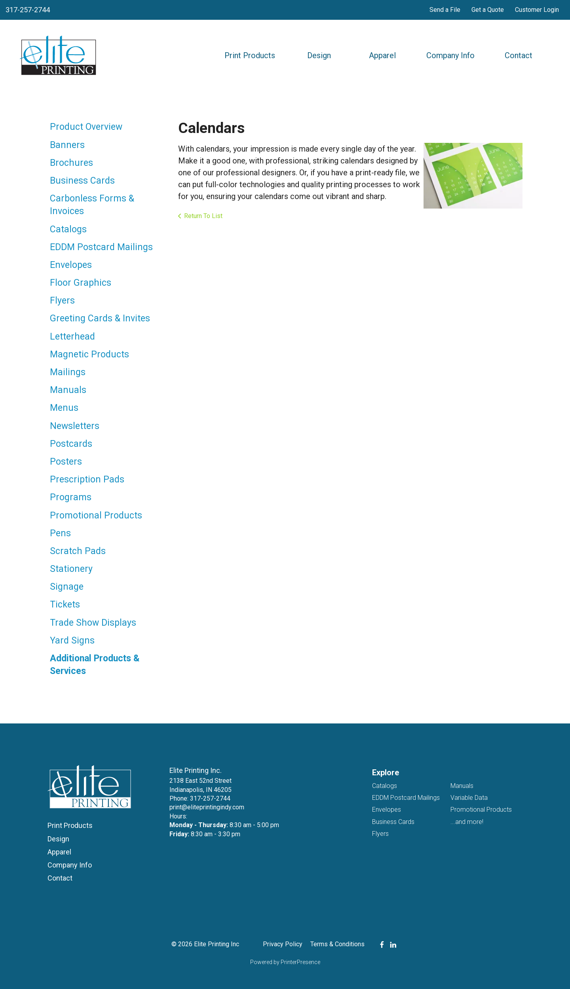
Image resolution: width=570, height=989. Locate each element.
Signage (67, 586)
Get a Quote (487, 9)
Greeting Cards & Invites (100, 318)
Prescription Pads (87, 479)
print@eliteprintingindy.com (206, 807)
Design (319, 55)
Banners (67, 145)
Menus (64, 407)
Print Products (249, 55)
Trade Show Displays (93, 622)
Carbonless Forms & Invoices (92, 204)
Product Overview (86, 126)
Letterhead (72, 336)
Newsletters (74, 426)
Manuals (68, 390)
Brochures (71, 163)
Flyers (62, 300)
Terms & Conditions (337, 944)
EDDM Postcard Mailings (101, 247)
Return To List (203, 216)
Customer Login (537, 9)
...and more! (466, 822)
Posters (66, 461)
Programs (70, 497)
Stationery (71, 569)
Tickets (65, 604)
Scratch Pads (78, 551)
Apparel (382, 55)
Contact (518, 55)
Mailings (68, 372)
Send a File (444, 9)
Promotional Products (96, 515)
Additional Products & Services (95, 664)
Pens (60, 533)
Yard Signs (72, 640)
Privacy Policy (282, 944)
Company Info (450, 55)
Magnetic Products (89, 354)
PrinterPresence (300, 962)
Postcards (71, 444)
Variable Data (469, 797)
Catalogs (68, 229)
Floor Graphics (80, 282)
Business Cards (82, 180)
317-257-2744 (28, 10)
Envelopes (71, 265)
